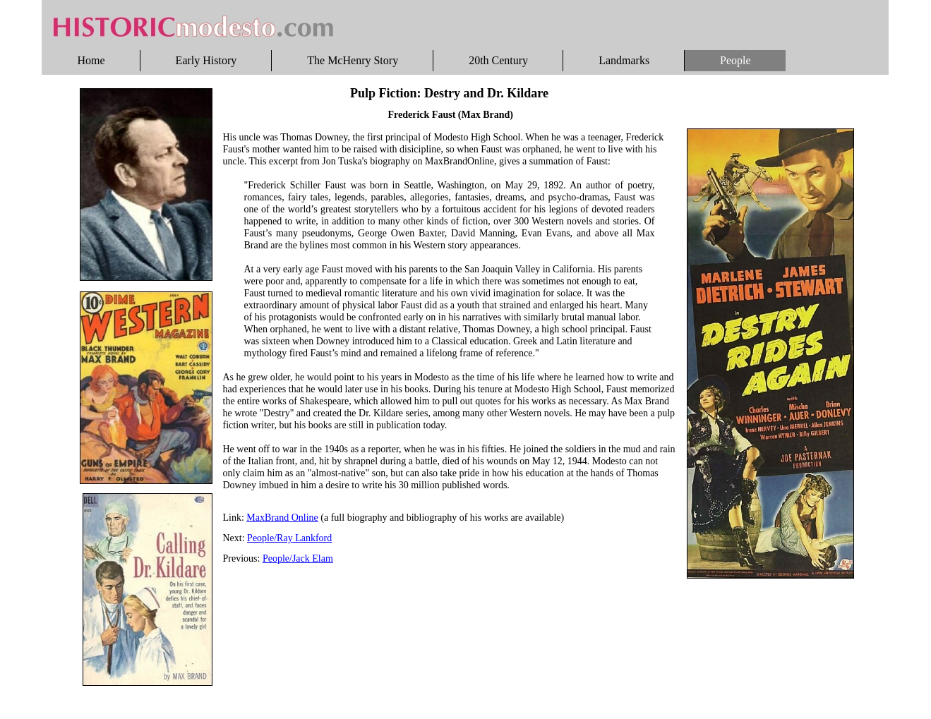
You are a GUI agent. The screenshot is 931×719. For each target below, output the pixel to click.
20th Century (498, 60)
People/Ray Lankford (289, 538)
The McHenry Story (352, 60)
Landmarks (624, 60)
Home (91, 60)
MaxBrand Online (282, 517)
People (735, 60)
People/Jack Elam (298, 558)
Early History (206, 60)
